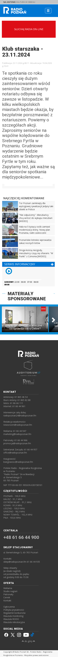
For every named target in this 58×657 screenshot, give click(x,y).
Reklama (7, 588)
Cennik (6, 597)
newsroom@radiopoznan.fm (17, 424)
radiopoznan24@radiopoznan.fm (19, 415)
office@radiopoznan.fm (15, 452)
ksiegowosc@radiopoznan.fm (18, 461)
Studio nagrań (10, 591)
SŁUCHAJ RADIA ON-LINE (28, 29)
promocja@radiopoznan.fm (17, 443)
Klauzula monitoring (13, 615)
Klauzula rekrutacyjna (14, 622)
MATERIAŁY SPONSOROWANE (27, 296)
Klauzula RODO (11, 619)
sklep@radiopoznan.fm (14, 561)
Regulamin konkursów (14, 612)
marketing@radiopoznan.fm (17, 434)
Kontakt (7, 600)
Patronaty (8, 594)
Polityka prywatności (13, 609)
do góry (28, 641)
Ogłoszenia (9, 606)
